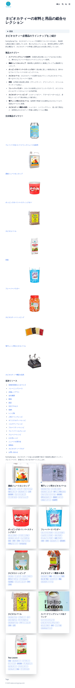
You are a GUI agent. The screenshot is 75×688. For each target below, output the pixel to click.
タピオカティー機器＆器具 (24, 363)
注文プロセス (13, 406)
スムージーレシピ (15, 434)
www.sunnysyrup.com (17, 683)
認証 (10, 403)
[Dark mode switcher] (66, 4)
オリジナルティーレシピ (17, 420)
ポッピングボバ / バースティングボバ (24, 190)
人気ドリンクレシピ (16, 417)
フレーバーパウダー (24, 277)
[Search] (62, 4)
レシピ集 (12, 413)
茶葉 (24, 248)
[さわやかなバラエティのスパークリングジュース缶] (53, 612)
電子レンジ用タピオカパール (24, 334)
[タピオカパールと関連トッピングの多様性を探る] (21, 612)
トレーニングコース (16, 388)
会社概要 (12, 395)
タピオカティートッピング (24, 305)
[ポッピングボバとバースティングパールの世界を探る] (21, 528)
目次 (11, 31)
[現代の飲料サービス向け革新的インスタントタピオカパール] (53, 484)
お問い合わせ (13, 452)
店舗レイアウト (14, 392)
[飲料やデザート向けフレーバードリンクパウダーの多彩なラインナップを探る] (53, 528)
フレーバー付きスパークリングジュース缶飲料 (24, 133)
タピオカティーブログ (16, 449)
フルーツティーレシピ (16, 427)
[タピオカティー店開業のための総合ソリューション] (53, 570)
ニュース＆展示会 (15, 441)
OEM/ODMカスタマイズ (17, 385)
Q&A (10, 410)
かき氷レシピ (13, 438)
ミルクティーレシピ (16, 424)
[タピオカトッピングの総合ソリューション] (21, 570)
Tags (7, 679)
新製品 (11, 445)
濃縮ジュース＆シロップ (24, 162)
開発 (10, 399)
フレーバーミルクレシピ (17, 431)
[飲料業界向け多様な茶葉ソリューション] (21, 654)
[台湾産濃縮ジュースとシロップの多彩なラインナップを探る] (21, 484)
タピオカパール (24, 219)
